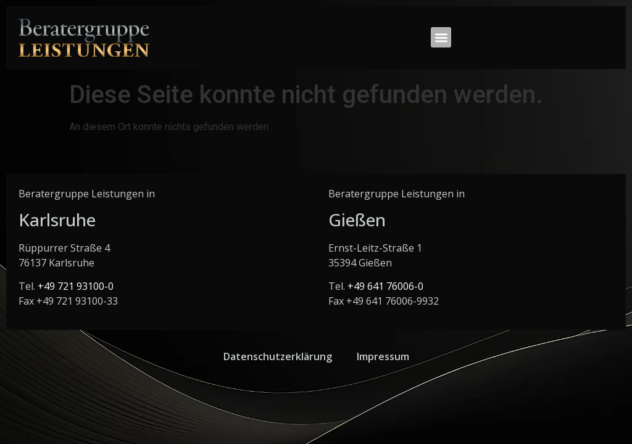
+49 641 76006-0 (385, 286)
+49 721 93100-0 (76, 286)
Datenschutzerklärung (277, 356)
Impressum (383, 356)
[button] (441, 37)
